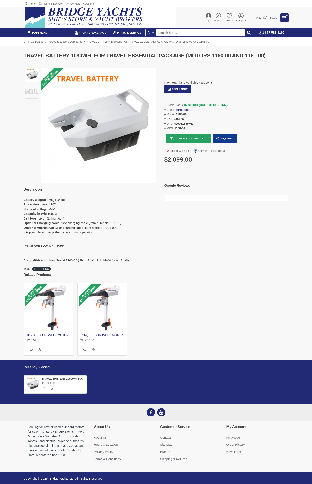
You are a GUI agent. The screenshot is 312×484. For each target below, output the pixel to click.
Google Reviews (177, 185)
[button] (168, 197)
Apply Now (180, 89)
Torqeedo (182, 109)
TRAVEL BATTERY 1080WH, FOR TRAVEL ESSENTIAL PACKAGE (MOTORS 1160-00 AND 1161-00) (63, 378)
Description (33, 189)
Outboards (37, 41)
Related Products (37, 275)
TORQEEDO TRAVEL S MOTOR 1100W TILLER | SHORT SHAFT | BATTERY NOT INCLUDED (103, 335)
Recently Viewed (37, 367)
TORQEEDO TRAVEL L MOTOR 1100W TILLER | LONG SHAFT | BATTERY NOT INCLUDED (49, 335)
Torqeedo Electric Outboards (65, 41)
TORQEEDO (41, 268)
